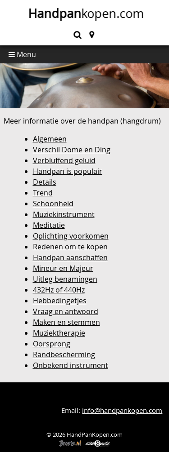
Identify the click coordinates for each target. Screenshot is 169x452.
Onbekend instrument (70, 365)
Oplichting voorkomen (71, 236)
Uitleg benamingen (65, 279)
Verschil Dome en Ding (71, 150)
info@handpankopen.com (122, 410)
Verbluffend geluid (64, 160)
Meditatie (49, 225)
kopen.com (85, 13)
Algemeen (50, 139)
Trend (43, 193)
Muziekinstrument (64, 214)
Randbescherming (64, 354)
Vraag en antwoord (65, 311)
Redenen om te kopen (70, 247)
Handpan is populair (67, 171)
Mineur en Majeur (63, 268)
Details (44, 182)
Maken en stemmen (66, 322)
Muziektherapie (59, 333)
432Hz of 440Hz (59, 290)
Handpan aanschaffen (70, 257)
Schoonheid (53, 203)
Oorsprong (51, 344)
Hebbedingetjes (60, 301)
